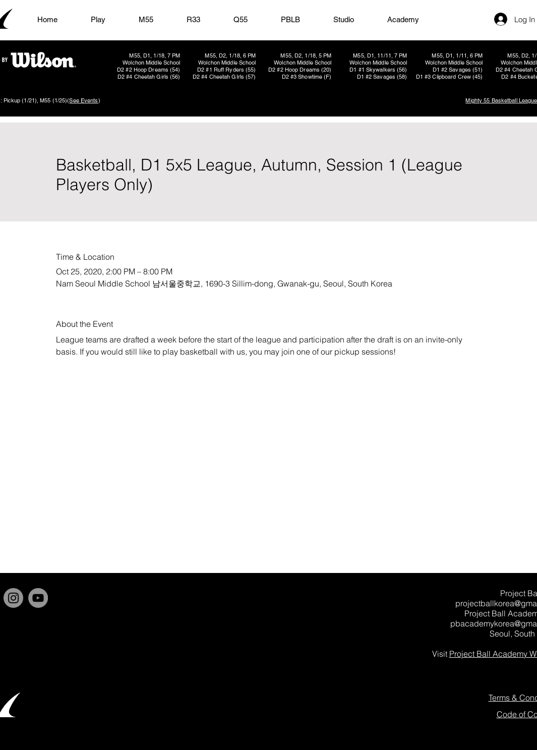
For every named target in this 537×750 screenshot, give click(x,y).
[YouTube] (38, 598)
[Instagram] (13, 598)
